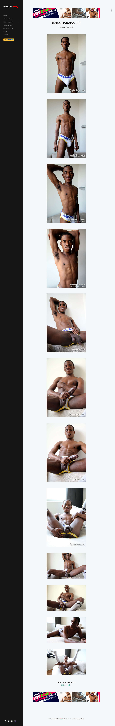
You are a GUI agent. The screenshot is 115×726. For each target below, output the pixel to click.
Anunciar (5, 35)
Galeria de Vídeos (8, 22)
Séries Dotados (66, 685)
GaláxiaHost (80, 719)
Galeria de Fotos (7, 19)
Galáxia (59, 719)
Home (5, 16)
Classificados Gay (8, 28)
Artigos (5, 31)
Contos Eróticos (7, 25)
